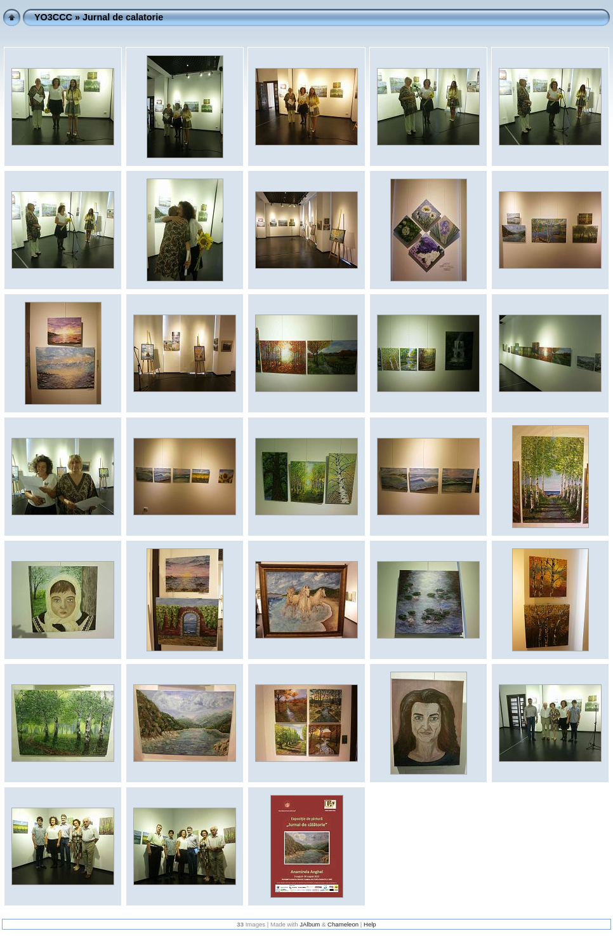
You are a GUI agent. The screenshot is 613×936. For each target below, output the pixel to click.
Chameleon (343, 924)
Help (370, 924)
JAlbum (310, 924)
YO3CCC (53, 17)
